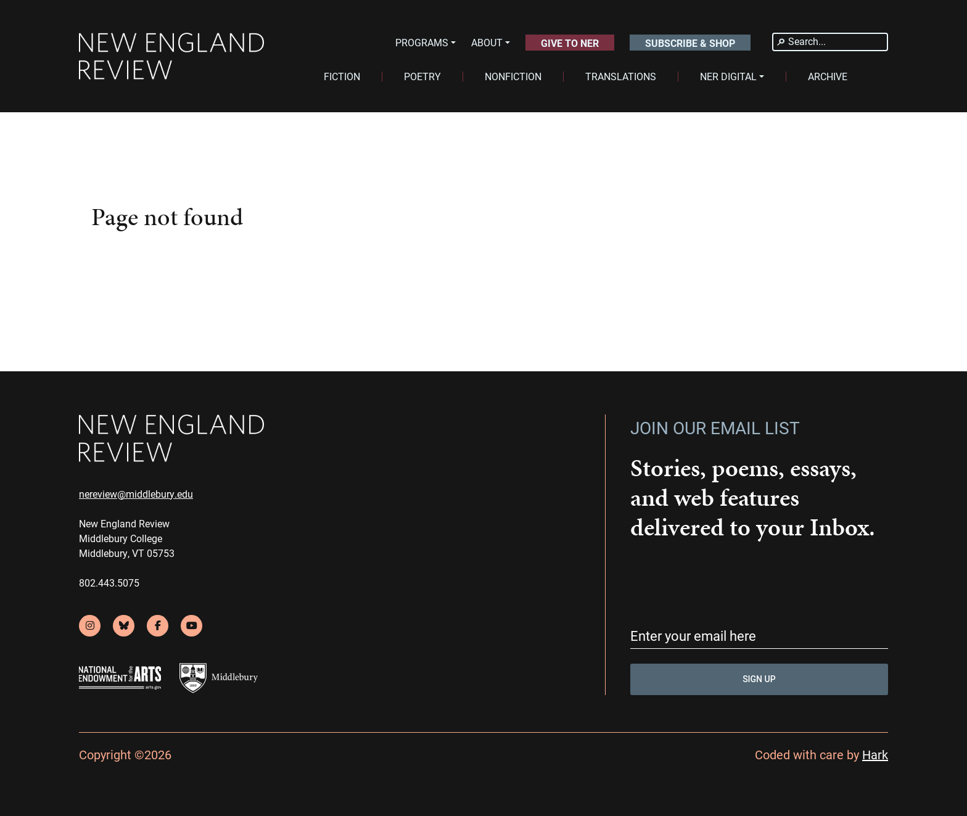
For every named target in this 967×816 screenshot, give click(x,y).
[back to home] (171, 56)
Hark (875, 754)
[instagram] (90, 626)
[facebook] (157, 626)
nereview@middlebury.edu (136, 493)
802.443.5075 (109, 582)
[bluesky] (123, 626)
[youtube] (191, 626)
